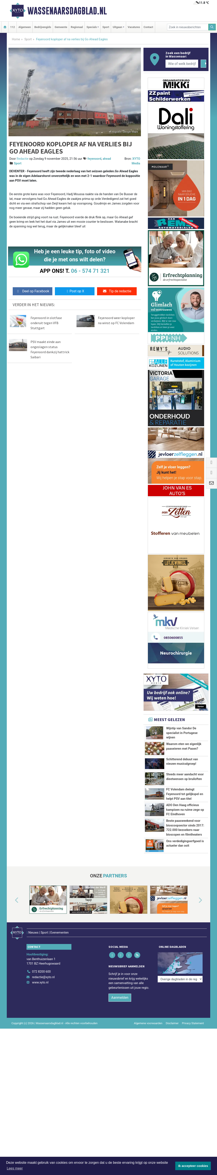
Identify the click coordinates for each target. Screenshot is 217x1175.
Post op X (74, 291)
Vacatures (134, 27)
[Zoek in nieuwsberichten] (188, 27)
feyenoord (94, 159)
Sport (105, 27)
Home (16, 39)
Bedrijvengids (42, 27)
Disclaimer (172, 1017)
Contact (148, 27)
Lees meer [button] (15, 1168)
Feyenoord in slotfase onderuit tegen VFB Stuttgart (46, 323)
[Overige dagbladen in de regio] (180, 956)
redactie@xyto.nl (43, 971)
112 (12, 27)
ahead (107, 159)
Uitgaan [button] (117, 27)
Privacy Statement (193, 1017)
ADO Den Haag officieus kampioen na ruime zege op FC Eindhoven (185, 809)
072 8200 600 (41, 966)
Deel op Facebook (32, 291)
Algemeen (24, 27)
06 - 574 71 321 (90, 271)
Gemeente (61, 27)
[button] (12, 900)
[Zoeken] (212, 27)
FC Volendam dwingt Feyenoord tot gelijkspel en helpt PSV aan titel (184, 794)
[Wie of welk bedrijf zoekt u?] (182, 64)
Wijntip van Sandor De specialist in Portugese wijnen (182, 733)
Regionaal (77, 27)
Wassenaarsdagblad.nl (67, 11)
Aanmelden (119, 992)
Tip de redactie (117, 291)
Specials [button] (91, 27)
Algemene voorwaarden (148, 1017)
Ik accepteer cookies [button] (193, 1166)
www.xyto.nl (40, 977)
